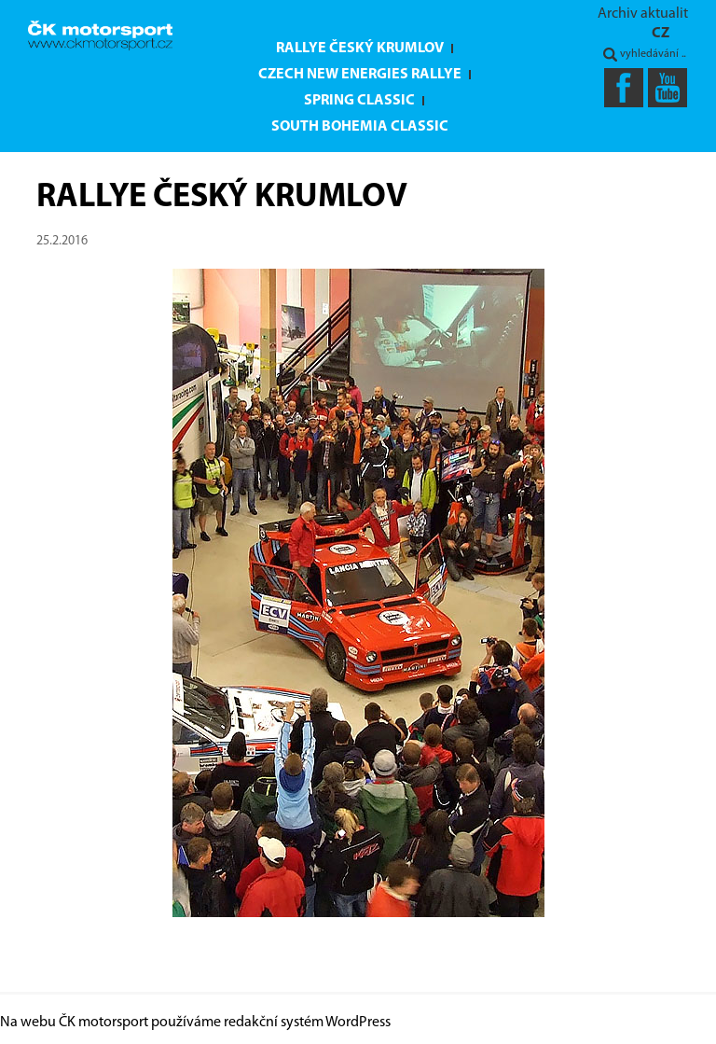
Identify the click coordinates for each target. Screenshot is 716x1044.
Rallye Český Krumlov (360, 48)
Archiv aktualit (643, 14)
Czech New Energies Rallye (359, 74)
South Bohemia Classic (359, 126)
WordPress (358, 1022)
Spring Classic (359, 100)
